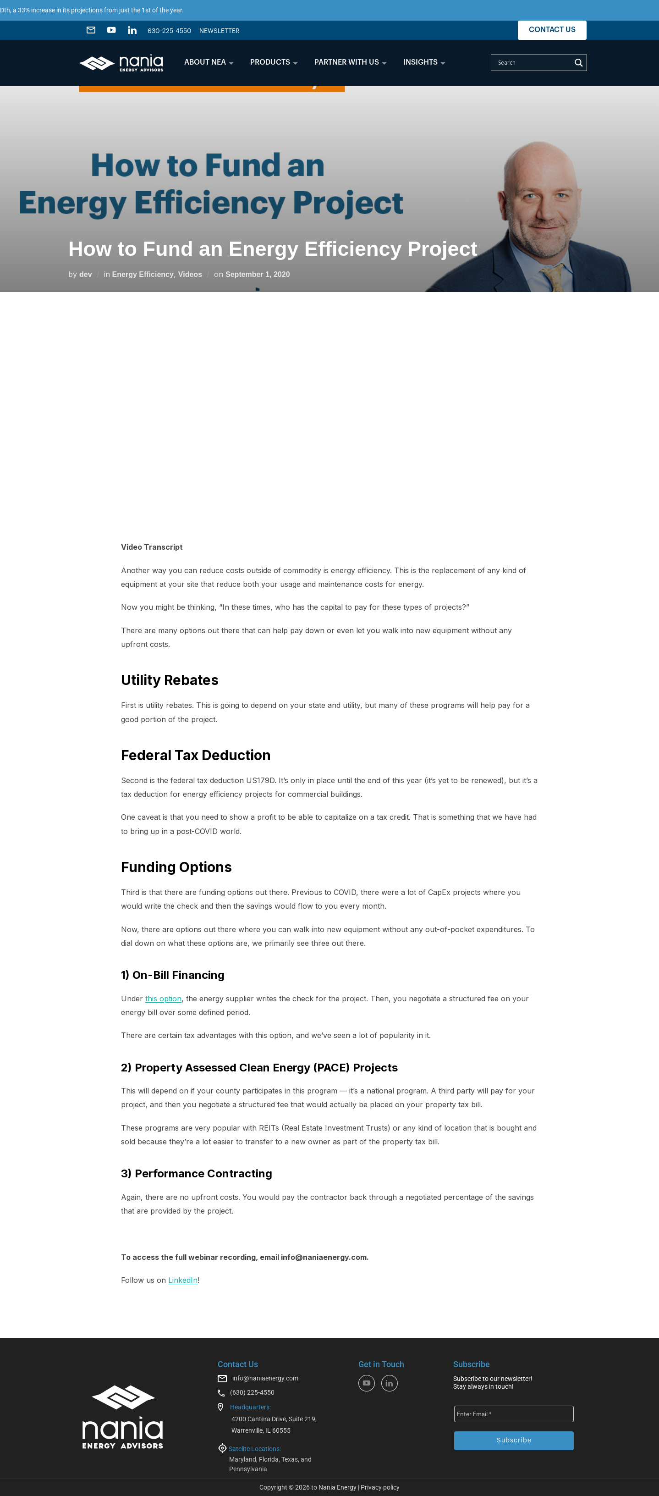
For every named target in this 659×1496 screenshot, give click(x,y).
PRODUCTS (274, 62)
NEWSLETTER (219, 31)
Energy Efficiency (143, 274)
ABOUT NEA (209, 62)
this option (163, 998)
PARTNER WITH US (350, 62)
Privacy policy (380, 1487)
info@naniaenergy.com (265, 1378)
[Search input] (533, 63)
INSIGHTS (424, 62)
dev (85, 274)
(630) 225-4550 (252, 1392)
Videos (190, 274)
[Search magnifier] (579, 63)
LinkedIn (183, 1280)
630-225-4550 (170, 31)
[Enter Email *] (514, 1414)
